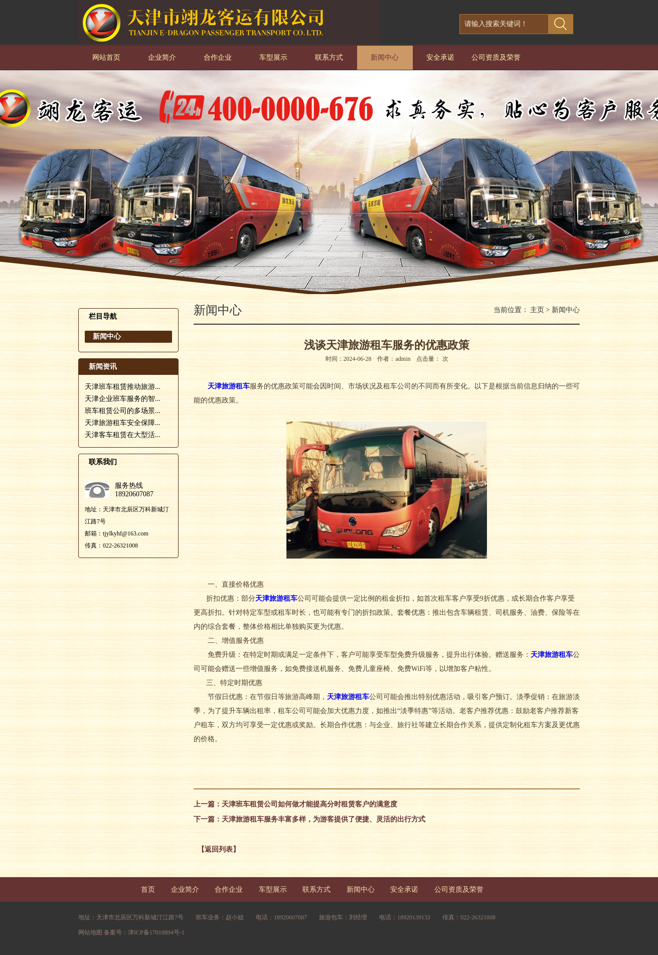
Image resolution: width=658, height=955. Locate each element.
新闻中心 (385, 57)
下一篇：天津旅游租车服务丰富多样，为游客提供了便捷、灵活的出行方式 (309, 819)
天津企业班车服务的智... (122, 398)
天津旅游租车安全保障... (122, 423)
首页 (148, 889)
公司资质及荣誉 (496, 57)
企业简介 (162, 57)
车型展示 (273, 57)
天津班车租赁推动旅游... (122, 386)
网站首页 (106, 57)
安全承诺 (440, 57)
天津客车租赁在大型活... (122, 435)
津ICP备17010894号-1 (156, 932)
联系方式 (329, 57)
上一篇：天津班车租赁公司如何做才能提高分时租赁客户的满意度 (295, 804)
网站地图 (90, 932)
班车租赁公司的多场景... (122, 411)
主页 (537, 310)
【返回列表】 (219, 849)
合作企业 (218, 57)
